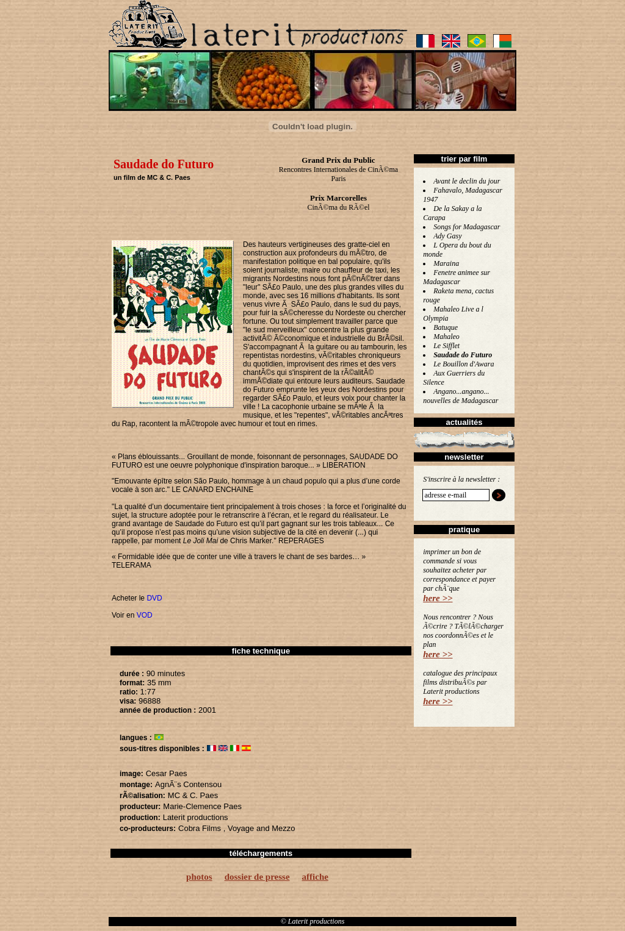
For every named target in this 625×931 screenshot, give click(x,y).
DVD (154, 598)
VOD (145, 615)
